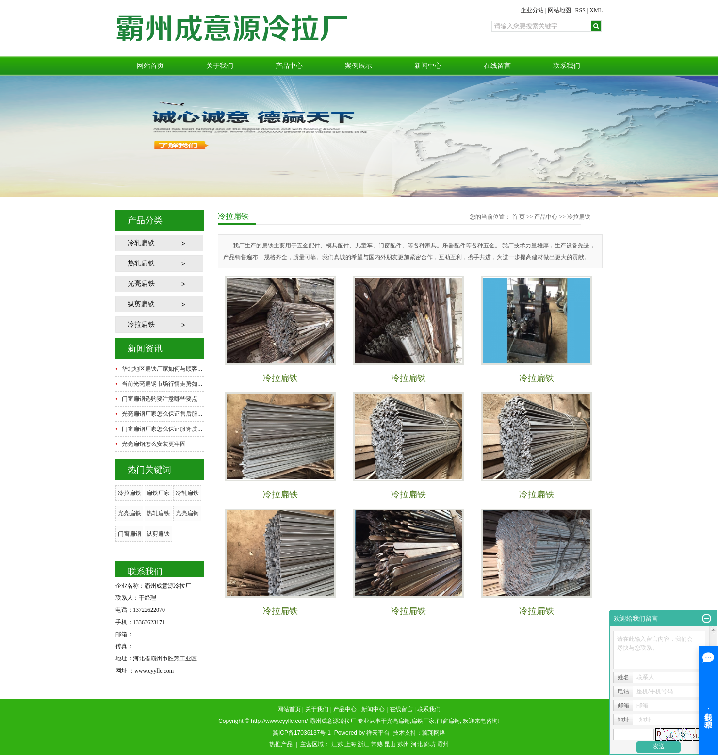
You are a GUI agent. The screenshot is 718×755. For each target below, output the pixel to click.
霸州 (443, 744)
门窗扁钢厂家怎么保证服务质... (162, 429)
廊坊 (430, 744)
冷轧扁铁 (141, 242)
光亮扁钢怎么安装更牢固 (154, 444)
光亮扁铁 (141, 283)
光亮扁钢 (187, 513)
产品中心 (289, 65)
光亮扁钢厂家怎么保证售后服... (162, 413)
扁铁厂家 (158, 493)
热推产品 (281, 744)
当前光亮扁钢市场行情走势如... (162, 383)
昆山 (390, 744)
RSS (580, 10)
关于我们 (219, 65)
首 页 (518, 216)
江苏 (337, 744)
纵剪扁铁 (141, 304)
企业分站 (532, 10)
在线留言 (497, 65)
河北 (417, 744)
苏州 (403, 744)
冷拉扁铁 (141, 324)
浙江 (363, 744)
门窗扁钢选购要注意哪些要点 (159, 398)
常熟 (377, 744)
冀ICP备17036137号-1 (302, 732)
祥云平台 (378, 732)
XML (596, 10)
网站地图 (559, 10)
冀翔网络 (433, 732)
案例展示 (358, 65)
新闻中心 (427, 65)
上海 (350, 744)
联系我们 (566, 65)
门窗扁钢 (129, 533)
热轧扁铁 (141, 263)
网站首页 (150, 65)
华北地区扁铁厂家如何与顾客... (162, 368)
